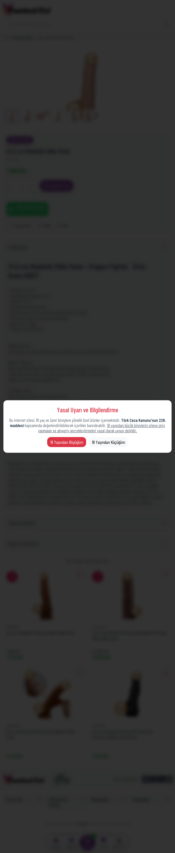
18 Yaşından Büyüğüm (66, 442)
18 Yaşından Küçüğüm (108, 442)
